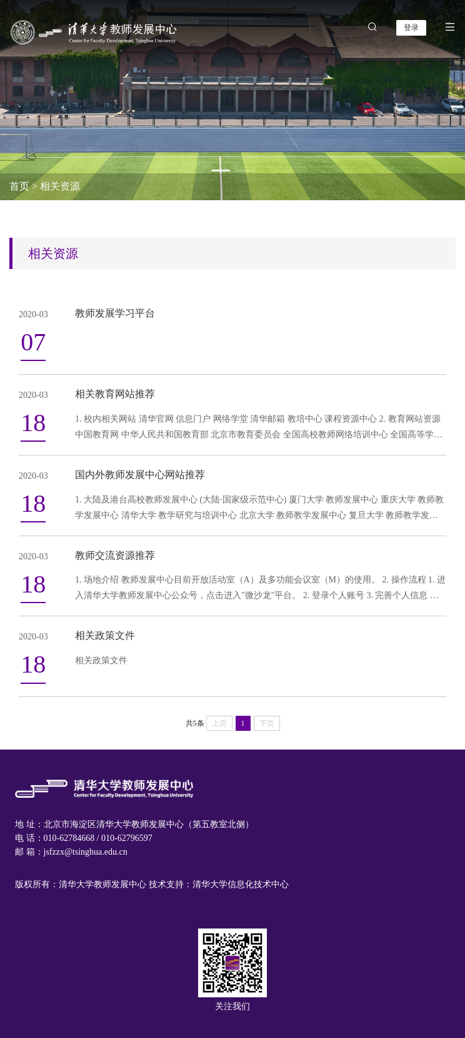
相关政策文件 (105, 635)
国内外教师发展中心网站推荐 (140, 474)
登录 (411, 27)
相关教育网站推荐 (115, 394)
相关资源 (60, 186)
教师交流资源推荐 (115, 555)
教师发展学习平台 (115, 313)
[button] (220, 170)
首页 (19, 186)
